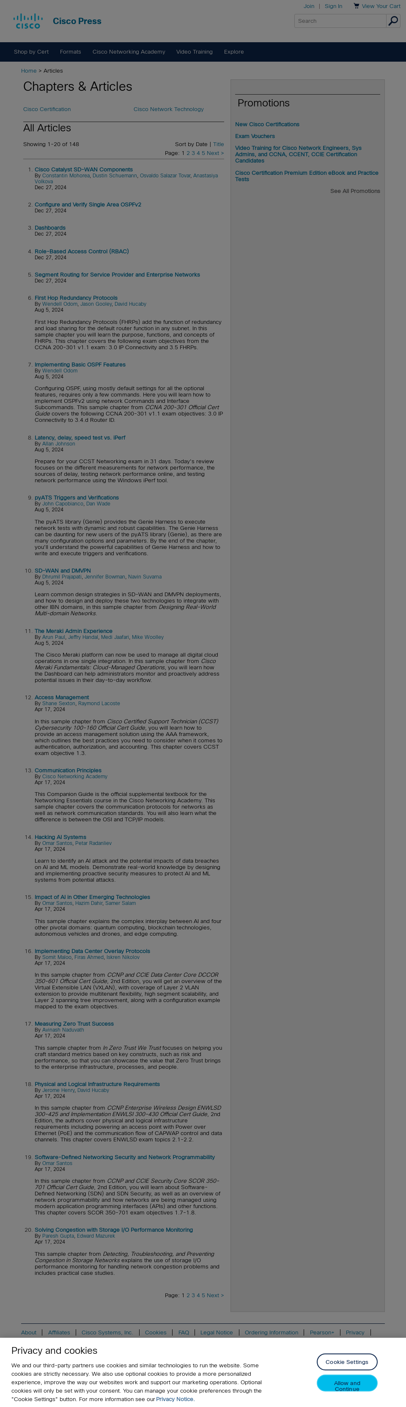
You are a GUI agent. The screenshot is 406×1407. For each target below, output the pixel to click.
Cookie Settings (347, 1362)
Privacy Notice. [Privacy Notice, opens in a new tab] (175, 1399)
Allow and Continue (347, 1386)
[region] (203, 1372)
